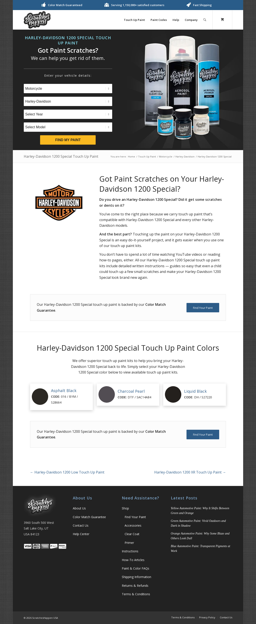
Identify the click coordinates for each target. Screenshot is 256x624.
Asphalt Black (63, 390)
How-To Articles (133, 560)
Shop (125, 508)
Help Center (81, 534)
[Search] (204, 19)
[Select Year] (68, 114)
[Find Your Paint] (202, 308)
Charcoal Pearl (131, 391)
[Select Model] (68, 127)
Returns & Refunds (135, 585)
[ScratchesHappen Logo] (37, 19)
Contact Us (80, 525)
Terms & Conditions (136, 594)
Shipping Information (136, 577)
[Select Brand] (68, 101)
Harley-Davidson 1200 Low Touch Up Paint (67, 472)
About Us (79, 508)
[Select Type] (68, 88)
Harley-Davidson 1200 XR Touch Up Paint (190, 472)
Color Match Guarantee (89, 517)
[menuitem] (134, 19)
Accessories (133, 525)
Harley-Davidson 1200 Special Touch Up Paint (61, 156)
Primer (129, 543)
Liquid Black (195, 391)
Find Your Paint (135, 517)
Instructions (130, 551)
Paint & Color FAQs (135, 568)
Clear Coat (132, 534)
